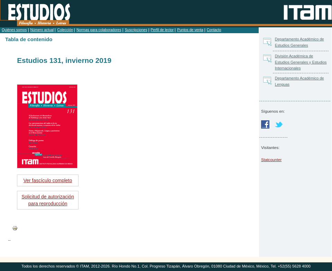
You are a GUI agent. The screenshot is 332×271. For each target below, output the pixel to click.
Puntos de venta (190, 30)
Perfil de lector (162, 30)
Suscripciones (136, 30)
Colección (65, 30)
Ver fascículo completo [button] (48, 180)
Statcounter (271, 159)
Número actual (42, 30)
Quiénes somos (14, 30)
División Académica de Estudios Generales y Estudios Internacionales (301, 62)
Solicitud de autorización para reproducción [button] (47, 200)
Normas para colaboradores (98, 30)
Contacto (214, 30)
